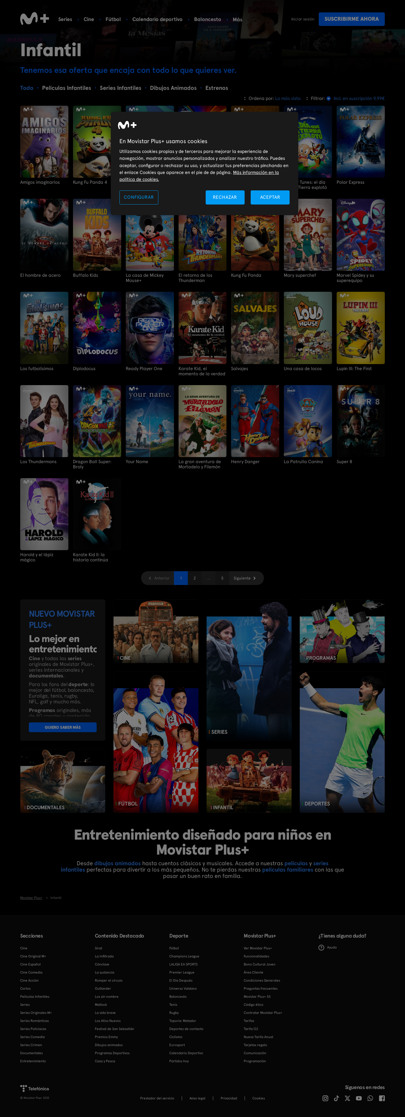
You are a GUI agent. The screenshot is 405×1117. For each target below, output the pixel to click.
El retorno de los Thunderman (195, 278)
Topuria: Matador (182, 1021)
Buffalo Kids (85, 275)
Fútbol (113, 19)
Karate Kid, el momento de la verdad (202, 371)
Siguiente (242, 578)
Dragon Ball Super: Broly (92, 464)
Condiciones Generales (262, 980)
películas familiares (287, 869)
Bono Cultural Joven (259, 964)
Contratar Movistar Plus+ (263, 1013)
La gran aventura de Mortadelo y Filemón (200, 464)
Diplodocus (84, 368)
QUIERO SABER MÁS (62, 727)
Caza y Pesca (105, 1061)
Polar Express (350, 182)
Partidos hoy (179, 1061)
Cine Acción (29, 980)
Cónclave (102, 964)
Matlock (101, 1005)
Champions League (184, 956)
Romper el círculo (109, 980)
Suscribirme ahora (352, 19)
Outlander (103, 989)
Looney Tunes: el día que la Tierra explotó (305, 185)
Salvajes (239, 368)
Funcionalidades (256, 956)
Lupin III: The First (354, 368)
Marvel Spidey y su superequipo (355, 278)
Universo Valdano (183, 989)
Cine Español (30, 964)
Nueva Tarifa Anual (258, 1037)
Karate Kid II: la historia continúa (90, 557)
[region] (204, 163)
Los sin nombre (107, 997)
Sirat (98, 948)
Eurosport (177, 1045)
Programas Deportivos (112, 1053)
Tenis (173, 1005)
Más (237, 19)
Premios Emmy (106, 1037)
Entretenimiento (33, 1061)
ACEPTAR (270, 197)
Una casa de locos (303, 368)
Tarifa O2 (251, 1029)
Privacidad (229, 1098)
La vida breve (105, 1013)
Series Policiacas (33, 1029)
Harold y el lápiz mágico (36, 557)
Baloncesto (207, 19)
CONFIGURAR (139, 197)
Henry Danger (245, 461)
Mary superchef (300, 275)
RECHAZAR (225, 197)
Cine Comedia (31, 972)
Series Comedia (32, 1037)
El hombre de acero (40, 275)
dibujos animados (117, 863)
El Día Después (180, 980)
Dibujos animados (109, 1045)
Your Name (137, 461)
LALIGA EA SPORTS (183, 964)
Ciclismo (175, 1037)
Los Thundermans (38, 461)
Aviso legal (197, 1098)
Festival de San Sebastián (114, 1029)
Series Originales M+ (36, 1013)
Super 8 (344, 461)
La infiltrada (104, 956)
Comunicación (255, 1053)
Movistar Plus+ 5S (257, 997)
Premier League (181, 972)
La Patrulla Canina (303, 461)
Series (65, 19)
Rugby (174, 1013)
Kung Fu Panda (246, 275)
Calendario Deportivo (186, 1053)
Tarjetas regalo (255, 1045)
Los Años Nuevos (108, 1021)
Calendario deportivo (157, 19)
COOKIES (258, 1098)
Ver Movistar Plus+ (258, 948)
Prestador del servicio (157, 1098)
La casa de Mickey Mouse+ (145, 278)
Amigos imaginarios (40, 182)
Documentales (31, 1053)
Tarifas (249, 1021)
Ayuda (327, 948)
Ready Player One (144, 368)
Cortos (25, 989)
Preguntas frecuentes (261, 989)
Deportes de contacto (186, 1029)
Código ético (253, 1005)
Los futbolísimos (36, 368)
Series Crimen (31, 1045)
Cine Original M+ (33, 956)
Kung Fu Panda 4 (90, 182)
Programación (255, 1061)
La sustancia (104, 972)
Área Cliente (253, 972)
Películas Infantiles (34, 997)
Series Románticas (34, 1021)
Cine (89, 19)
